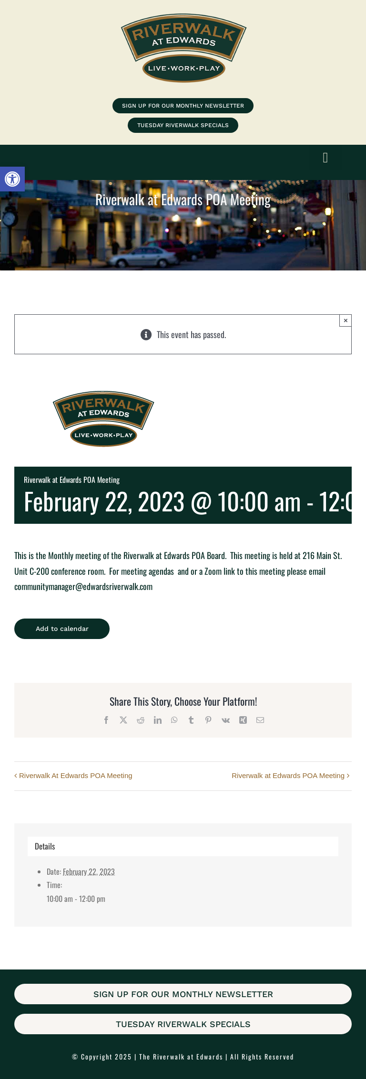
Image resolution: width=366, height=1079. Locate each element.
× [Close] (346, 320)
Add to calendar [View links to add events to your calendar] (62, 628)
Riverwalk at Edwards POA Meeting (288, 775)
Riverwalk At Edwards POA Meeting (75, 775)
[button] (12, 179)
